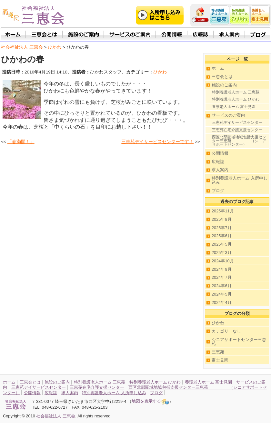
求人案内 (220, 169)
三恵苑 (218, 351)
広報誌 (218, 161)
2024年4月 (222, 302)
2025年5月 (222, 244)
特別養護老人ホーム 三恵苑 (235, 92)
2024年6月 (222, 285)
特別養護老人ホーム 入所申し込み (239, 180)
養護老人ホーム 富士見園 (234, 107)
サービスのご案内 (228, 115)
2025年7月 (222, 227)
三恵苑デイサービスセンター (237, 122)
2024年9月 (222, 269)
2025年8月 (222, 219)
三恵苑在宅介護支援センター (237, 130)
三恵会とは (222, 76)
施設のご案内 (224, 85)
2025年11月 (223, 211)
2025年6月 (222, 235)
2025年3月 (222, 252)
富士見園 (220, 360)
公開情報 (220, 153)
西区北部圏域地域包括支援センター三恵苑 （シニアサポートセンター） (239, 140)
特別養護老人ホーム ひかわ (235, 99)
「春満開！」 (21, 141)
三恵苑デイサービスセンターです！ (157, 141)
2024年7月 (222, 277)
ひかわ (160, 72)
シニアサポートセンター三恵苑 (239, 341)
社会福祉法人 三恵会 (22, 47)
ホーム (218, 68)
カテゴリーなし (226, 331)
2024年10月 (223, 260)
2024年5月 (222, 294)
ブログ (218, 190)
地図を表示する (150, 401)
